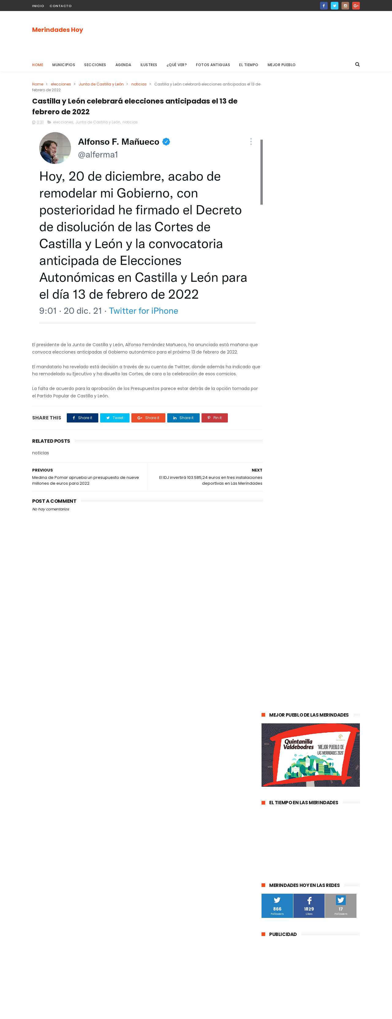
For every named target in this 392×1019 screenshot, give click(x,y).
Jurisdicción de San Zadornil (326, 759)
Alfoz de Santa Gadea (285, 770)
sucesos (337, 600)
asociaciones (277, 713)
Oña (269, 657)
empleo (325, 691)
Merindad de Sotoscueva (288, 679)
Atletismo (297, 702)
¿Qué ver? (177, 64)
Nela (324, 815)
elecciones (61, 84)
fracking (289, 725)
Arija (269, 736)
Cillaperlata (332, 804)
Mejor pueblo (282, 64)
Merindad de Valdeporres (323, 657)
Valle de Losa (277, 668)
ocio (306, 623)
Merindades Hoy (57, 29)
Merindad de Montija (324, 725)
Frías (269, 725)
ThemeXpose (66, 1011)
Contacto (61, 5)
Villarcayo (274, 611)
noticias (139, 84)
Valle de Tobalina (281, 645)
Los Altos (315, 747)
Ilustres (149, 64)
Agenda (123, 64)
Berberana (332, 793)
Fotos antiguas (213, 64)
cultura (332, 611)
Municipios (63, 64)
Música (304, 668)
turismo (272, 702)
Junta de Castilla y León (101, 84)
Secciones (95, 64)
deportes (330, 634)
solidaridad (308, 713)
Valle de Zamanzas (333, 702)
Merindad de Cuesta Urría (289, 804)
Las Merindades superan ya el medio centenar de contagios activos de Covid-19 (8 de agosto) (326, 475)
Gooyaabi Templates (131, 1011)
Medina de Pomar (304, 600)
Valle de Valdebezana (326, 645)
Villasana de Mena (282, 747)
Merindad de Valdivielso (287, 691)
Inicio (38, 5)
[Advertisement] (248, 34)
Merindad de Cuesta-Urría (289, 793)
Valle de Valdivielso (283, 781)
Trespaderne (339, 713)
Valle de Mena (304, 611)
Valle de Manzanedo (300, 736)
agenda (272, 600)
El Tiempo (248, 64)
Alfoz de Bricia (278, 759)
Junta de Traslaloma (334, 770)
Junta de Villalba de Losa (288, 815)
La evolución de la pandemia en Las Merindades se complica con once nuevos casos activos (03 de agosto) (310, 511)
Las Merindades (279, 623)
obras (286, 657)
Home (37, 64)
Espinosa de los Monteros (289, 634)
